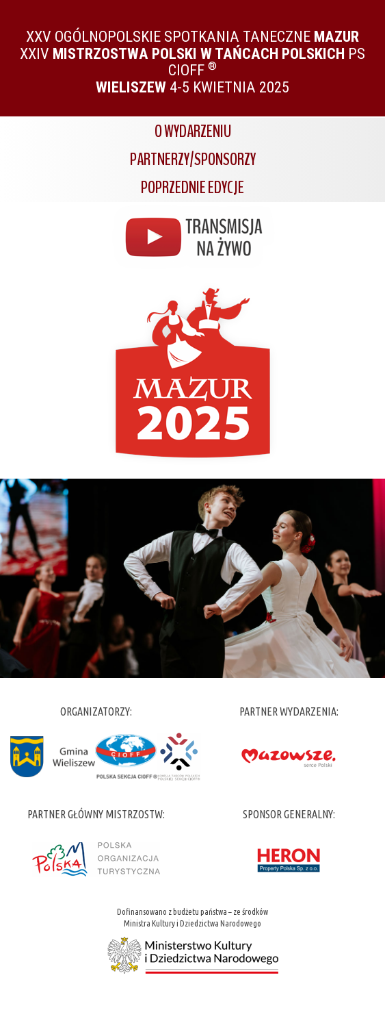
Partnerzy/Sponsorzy (193, 159)
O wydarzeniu (193, 131)
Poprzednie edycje (192, 187)
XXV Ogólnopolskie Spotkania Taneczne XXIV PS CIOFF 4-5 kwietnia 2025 (192, 61)
